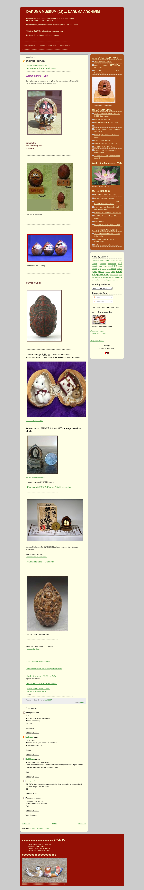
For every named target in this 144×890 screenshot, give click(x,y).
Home (54, 823)
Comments (99, 302)
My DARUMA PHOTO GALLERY (106, 122)
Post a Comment (31, 815)
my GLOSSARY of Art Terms (104, 147)
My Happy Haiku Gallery (37, 846)
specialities (114, 275)
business (114, 260)
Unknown (29, 737)
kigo (99, 268)
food (100, 266)
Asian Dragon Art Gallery (103, 140)
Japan (120, 266)
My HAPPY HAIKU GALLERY (105, 195)
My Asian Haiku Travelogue (104, 198)
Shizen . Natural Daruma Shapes (38, 661)
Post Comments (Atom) (40, 828)
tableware (104, 277)
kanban (94, 269)
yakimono (111, 280)
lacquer (104, 269)
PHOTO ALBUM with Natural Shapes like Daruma (44, 668)
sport (120, 275)
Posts (97, 297)
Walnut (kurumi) (36, 60)
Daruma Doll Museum (102, 119)
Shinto (113, 272)
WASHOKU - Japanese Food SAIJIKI (107, 212)
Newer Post (26, 823)
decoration (112, 264)
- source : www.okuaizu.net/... (36, 557)
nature (81, 702)
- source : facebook (33, 649)
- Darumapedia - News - (103, 61)
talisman (111, 277)
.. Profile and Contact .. (98, 333)
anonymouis (31, 781)
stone (94, 277)
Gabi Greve (30, 759)
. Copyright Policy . (97, 341)
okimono (119, 269)
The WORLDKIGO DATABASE (39, 848)
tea (116, 277)
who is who (104, 280)
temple (119, 277)
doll (120, 263)
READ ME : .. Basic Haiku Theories (107, 225)
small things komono (107, 273)
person (101, 271)
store (98, 277)
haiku (105, 266)
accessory (95, 260)
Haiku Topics (99, 221)
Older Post (82, 823)
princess (107, 272)
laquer (109, 269)
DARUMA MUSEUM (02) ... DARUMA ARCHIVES (63, 12)
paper (94, 271)
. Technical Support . (97, 331)
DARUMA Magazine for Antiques (106, 245)
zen (117, 280)
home (110, 266)
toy (93, 280)
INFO (114, 266)
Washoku (97, 280)
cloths (94, 263)
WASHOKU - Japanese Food (39, 850)
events (95, 266)
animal (102, 260)
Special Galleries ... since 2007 (105, 143)
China (120, 260)
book (107, 260)
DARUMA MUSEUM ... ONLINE (39, 844)
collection (103, 264)
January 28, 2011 (32, 732)
